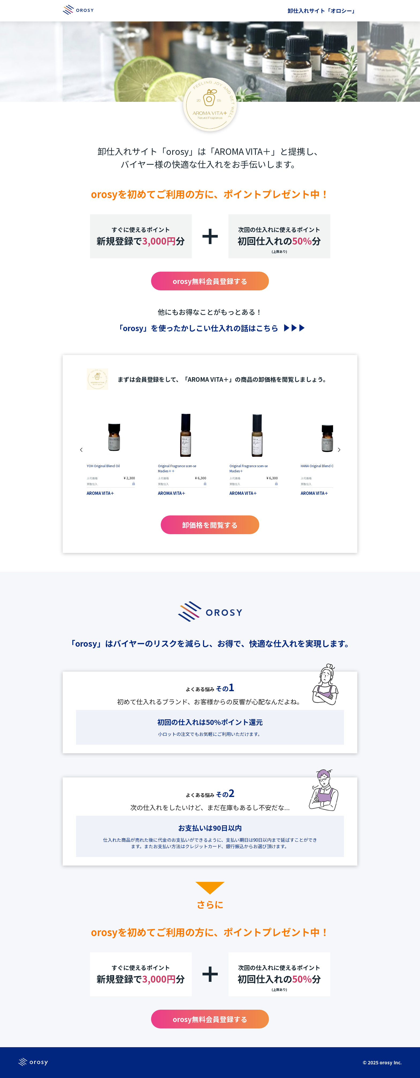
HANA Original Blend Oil (318, 465)
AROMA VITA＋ (100, 493)
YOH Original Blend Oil (103, 465)
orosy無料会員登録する (210, 281)
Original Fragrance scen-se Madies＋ (249, 468)
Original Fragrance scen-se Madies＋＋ (177, 468)
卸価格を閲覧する (210, 525)
